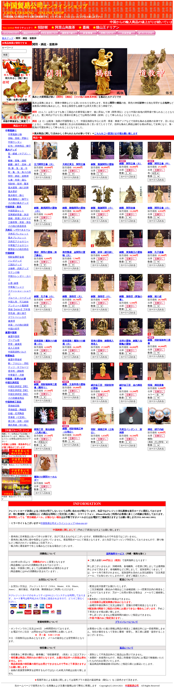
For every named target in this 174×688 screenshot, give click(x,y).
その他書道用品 (16, 398)
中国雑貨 (9, 253)
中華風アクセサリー (18, 245)
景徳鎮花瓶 (13, 405)
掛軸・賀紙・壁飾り (18, 138)
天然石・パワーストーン (17, 230)
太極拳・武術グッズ (18, 268)
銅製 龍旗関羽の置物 (102, 164)
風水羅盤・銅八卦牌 (18, 187)
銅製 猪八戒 (154, 296)
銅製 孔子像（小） (44, 296)
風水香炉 (12, 191)
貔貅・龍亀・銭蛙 (17, 160)
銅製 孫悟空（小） (101, 296)
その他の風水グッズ (18, 203)
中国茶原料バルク (17, 351)
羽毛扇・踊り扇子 (17, 313)
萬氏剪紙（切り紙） (18, 425)
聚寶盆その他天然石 (18, 249)
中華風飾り (11, 130)
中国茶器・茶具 (13, 207)
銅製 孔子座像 (156, 252)
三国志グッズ (15, 264)
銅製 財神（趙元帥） (102, 252)
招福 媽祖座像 (156, 385)
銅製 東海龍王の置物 (130, 252)
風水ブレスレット (17, 237)
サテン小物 (13, 272)
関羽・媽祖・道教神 (18, 176)
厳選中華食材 (15, 359)
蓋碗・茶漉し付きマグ (19, 218)
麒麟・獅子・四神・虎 (19, 164)
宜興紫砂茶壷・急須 (18, 214)
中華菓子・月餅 (16, 375)
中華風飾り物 (15, 134)
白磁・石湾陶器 (16, 413)
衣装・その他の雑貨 (18, 325)
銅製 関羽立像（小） (159, 208)
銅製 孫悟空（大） (72, 296)
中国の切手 (13, 328)
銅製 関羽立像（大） (130, 163)
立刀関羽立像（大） (44, 164)
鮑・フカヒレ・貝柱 (18, 363)
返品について (126, 648)
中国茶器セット (16, 210)
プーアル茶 (13, 340)
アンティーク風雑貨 (18, 305)
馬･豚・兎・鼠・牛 (18, 168)
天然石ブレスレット (18, 233)
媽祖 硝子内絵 (156, 429)
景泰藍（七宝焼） (17, 417)
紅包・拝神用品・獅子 (19, 146)
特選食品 (9, 355)
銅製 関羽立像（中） (159, 163)
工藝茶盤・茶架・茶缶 (19, 222)
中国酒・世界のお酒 (15, 378)
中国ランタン (15, 142)
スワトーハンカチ (17, 317)
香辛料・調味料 (16, 371)
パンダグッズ (15, 260)
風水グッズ (7, 38)
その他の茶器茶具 (17, 226)
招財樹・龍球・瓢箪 (18, 183)
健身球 (11, 321)
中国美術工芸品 (13, 402)
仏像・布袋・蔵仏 (17, 180)
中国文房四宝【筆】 (18, 390)
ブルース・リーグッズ (19, 298)
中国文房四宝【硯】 (18, 394)
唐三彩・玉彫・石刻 (18, 421)
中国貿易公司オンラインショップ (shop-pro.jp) (64, 523)
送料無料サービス (115, 553)
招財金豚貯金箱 (16, 257)
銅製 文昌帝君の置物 (73, 384)
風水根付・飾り (16, 195)
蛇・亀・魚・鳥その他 (19, 172)
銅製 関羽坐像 (127, 208)
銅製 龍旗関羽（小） (102, 208)
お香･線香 (13, 283)
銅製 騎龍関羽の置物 (73, 208)
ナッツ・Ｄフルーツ (18, 367)
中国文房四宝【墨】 (18, 386)
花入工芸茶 (13, 348)
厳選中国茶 (11, 332)
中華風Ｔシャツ (16, 287)
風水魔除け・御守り (18, 199)
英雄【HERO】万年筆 (19, 309)
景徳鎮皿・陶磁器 (17, 409)
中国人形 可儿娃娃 (18, 301)
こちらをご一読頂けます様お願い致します (116, 133)
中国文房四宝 (12, 382)
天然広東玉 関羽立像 (73, 164)
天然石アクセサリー (18, 241)
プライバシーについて (126, 622)
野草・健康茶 (15, 344)
